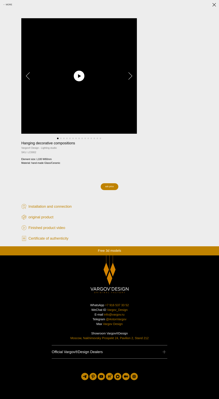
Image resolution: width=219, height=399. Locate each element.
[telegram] (85, 376)
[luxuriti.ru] (134, 376)
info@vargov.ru (114, 314)
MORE (9, 4)
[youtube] (101, 376)
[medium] (126, 376)
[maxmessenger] (117, 376)
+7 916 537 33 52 (117, 305)
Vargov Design (113, 324)
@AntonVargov (116, 319)
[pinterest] (93, 376)
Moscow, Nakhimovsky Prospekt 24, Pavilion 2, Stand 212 (109, 338)
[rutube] (109, 376)
